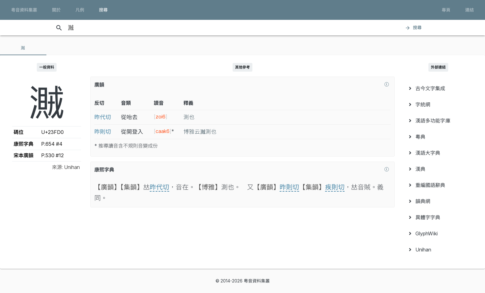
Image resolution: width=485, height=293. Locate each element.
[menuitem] (438, 88)
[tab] (23, 47)
